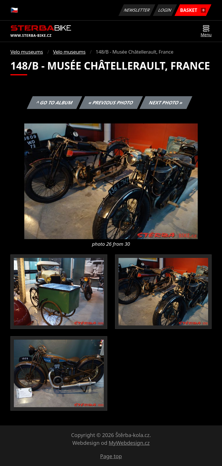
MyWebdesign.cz (129, 442)
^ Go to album (54, 102)
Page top (111, 456)
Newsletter (137, 10)
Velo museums (26, 51)
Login (165, 10)
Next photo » (166, 102)
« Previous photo (111, 102)
